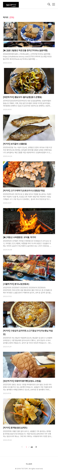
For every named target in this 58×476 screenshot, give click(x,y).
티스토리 (29, 464)
